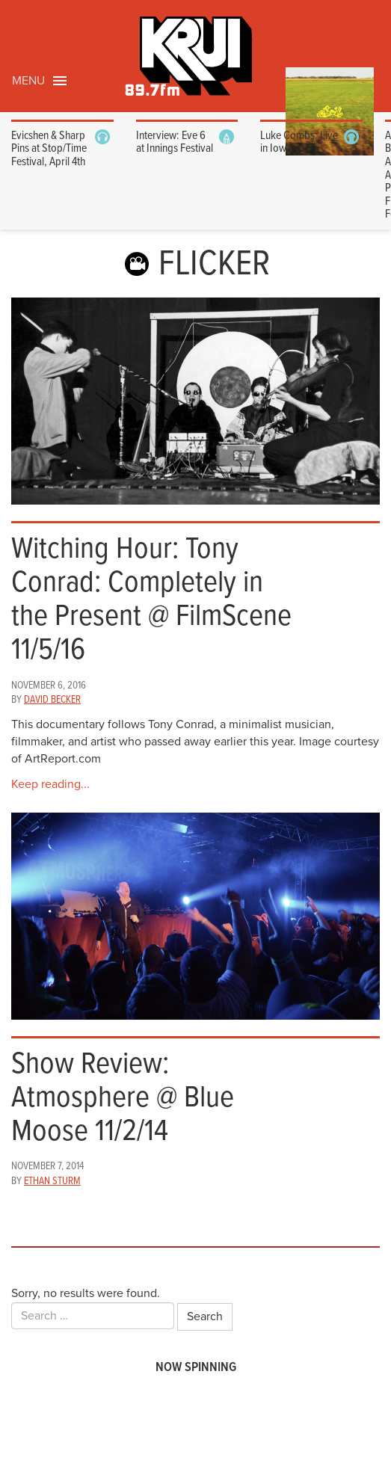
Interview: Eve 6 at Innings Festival (174, 142)
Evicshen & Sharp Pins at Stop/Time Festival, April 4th (49, 149)
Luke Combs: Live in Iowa (299, 142)
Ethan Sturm (52, 1181)
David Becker (52, 699)
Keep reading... (50, 784)
